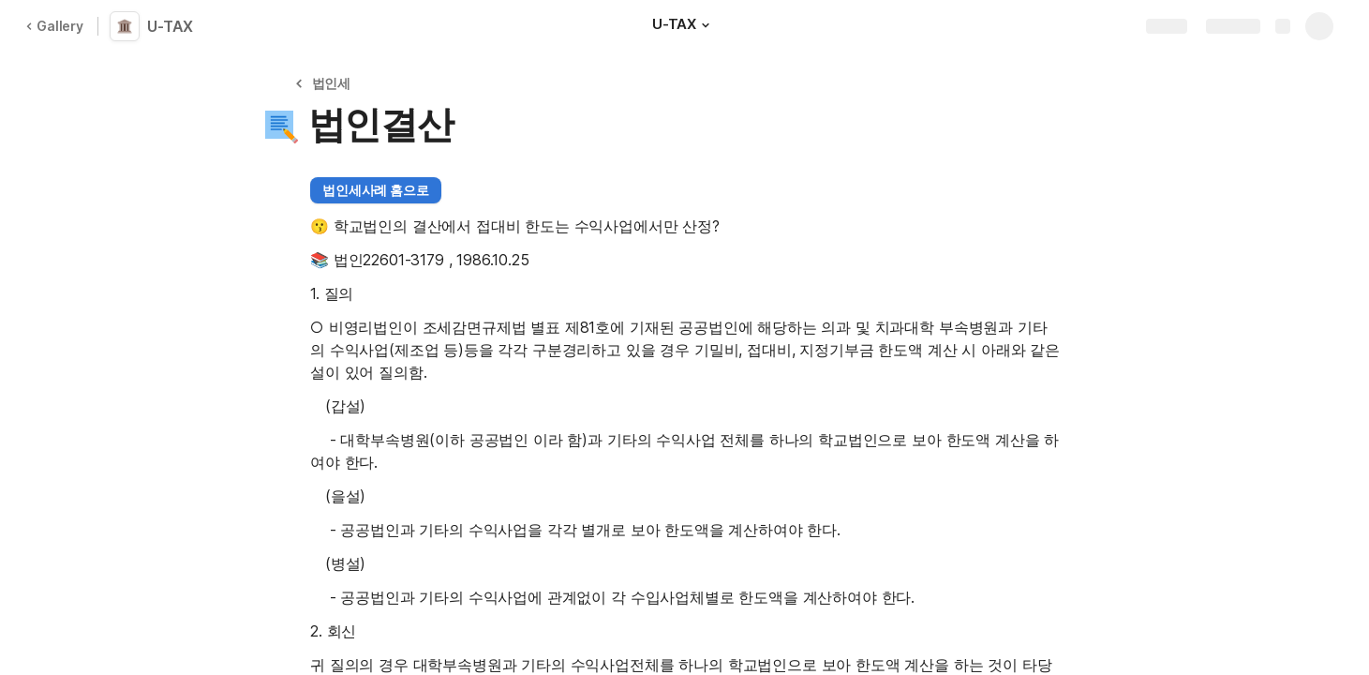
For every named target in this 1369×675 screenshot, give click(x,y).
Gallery (54, 26)
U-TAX (170, 26)
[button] (705, 25)
